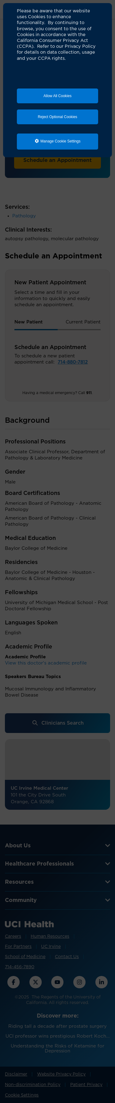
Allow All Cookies (57, 96)
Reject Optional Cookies (57, 117)
